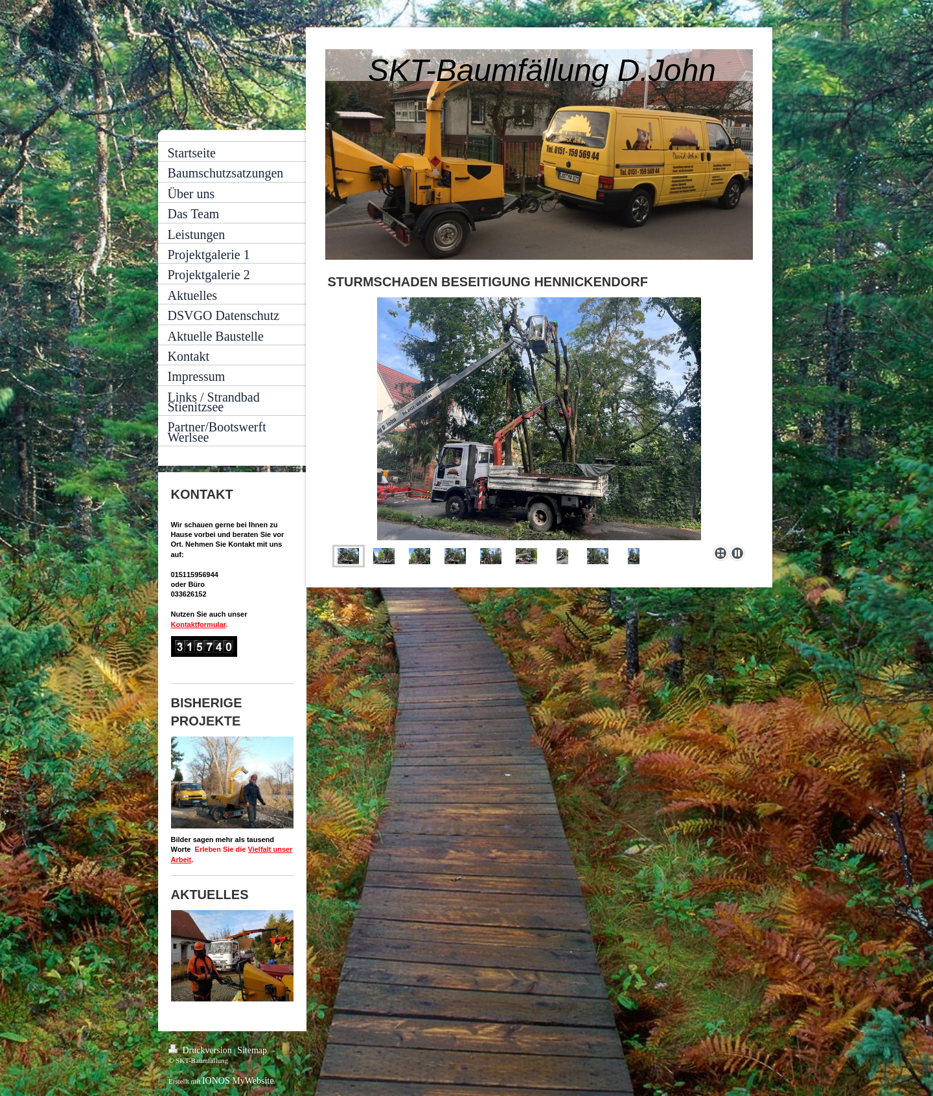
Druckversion (201, 1049)
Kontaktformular (198, 624)
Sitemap (252, 1050)
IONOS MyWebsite (237, 1081)
